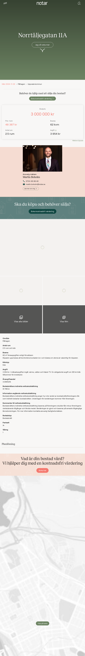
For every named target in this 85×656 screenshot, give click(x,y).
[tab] (5, 3)
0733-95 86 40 (31, 185)
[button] (5, 3)
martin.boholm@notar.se (34, 188)
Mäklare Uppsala (77, 140)
